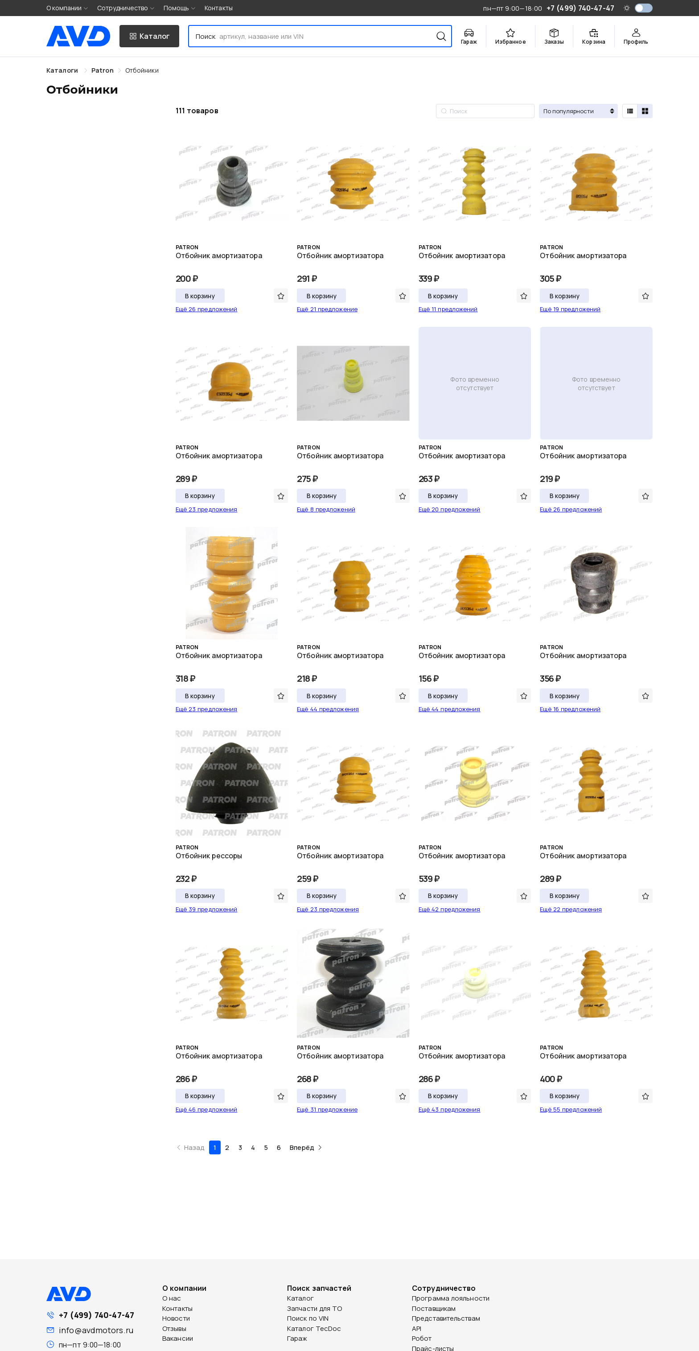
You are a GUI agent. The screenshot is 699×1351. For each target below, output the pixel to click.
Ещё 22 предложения (571, 909)
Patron (102, 70)
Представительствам (446, 1318)
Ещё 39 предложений (207, 909)
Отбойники (142, 70)
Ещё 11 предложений (448, 309)
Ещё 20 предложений (450, 509)
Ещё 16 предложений (570, 709)
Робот (422, 1338)
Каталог (300, 1298)
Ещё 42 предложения (450, 909)
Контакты (219, 8)
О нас (171, 1298)
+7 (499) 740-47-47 (96, 1315)
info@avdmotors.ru (96, 1330)
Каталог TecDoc (314, 1328)
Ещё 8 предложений (326, 509)
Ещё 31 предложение (327, 1109)
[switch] (644, 8)
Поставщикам (434, 1308)
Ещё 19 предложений (570, 309)
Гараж (297, 1338)
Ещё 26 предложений (207, 309)
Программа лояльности (450, 1298)
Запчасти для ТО (314, 1308)
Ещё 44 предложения (328, 709)
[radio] (629, 111)
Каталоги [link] (63, 70)
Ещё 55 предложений (571, 1109)
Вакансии (177, 1338)
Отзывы (174, 1328)
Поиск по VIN (308, 1318)
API (416, 1328)
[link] (102, 70)
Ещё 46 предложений (207, 1109)
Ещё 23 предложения (207, 509)
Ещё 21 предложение (327, 309)
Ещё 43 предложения (450, 1109)
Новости (176, 1318)
